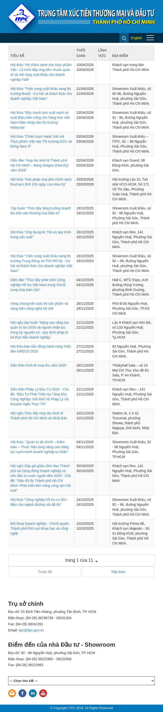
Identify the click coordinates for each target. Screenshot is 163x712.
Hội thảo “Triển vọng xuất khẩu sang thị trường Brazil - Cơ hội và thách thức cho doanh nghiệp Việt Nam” (41, 94)
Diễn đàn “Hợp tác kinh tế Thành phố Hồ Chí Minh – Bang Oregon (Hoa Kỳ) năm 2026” (39, 165)
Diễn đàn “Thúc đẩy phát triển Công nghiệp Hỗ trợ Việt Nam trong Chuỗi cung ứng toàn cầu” (37, 285)
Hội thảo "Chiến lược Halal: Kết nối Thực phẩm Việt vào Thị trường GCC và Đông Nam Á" (41, 141)
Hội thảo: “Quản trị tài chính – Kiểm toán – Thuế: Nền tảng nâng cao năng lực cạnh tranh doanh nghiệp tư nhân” (39, 447)
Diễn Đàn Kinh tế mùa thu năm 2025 (38, 365)
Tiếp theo (118, 572)
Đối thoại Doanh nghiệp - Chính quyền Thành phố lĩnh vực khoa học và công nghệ (39, 528)
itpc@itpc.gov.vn (31, 630)
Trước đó (45, 572)
